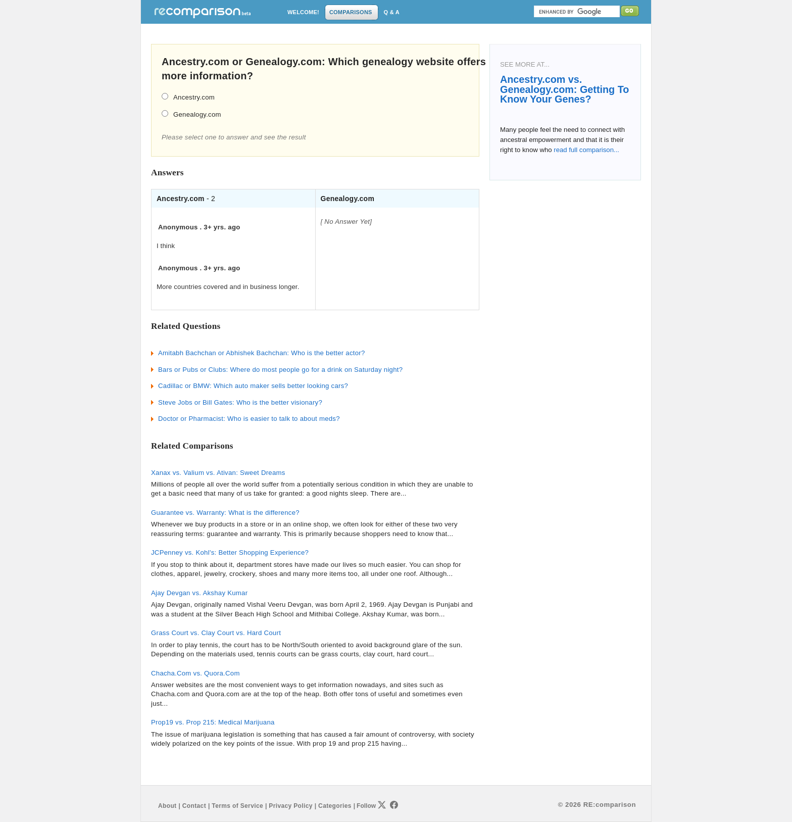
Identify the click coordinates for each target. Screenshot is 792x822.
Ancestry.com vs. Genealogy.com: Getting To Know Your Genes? (564, 89)
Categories (335, 805)
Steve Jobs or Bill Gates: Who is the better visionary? (240, 402)
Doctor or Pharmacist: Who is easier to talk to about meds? (249, 418)
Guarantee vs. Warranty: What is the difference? (225, 512)
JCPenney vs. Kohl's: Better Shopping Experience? (230, 552)
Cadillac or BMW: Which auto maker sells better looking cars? (253, 386)
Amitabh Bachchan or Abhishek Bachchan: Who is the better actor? (261, 353)
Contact (194, 805)
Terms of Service (237, 805)
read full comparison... (585, 150)
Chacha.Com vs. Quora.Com (195, 673)
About (167, 805)
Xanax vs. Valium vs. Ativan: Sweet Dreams (218, 472)
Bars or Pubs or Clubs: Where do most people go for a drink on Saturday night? (280, 369)
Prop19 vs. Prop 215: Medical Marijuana (213, 722)
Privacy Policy (290, 805)
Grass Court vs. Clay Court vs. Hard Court (216, 633)
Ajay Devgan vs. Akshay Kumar (199, 593)
